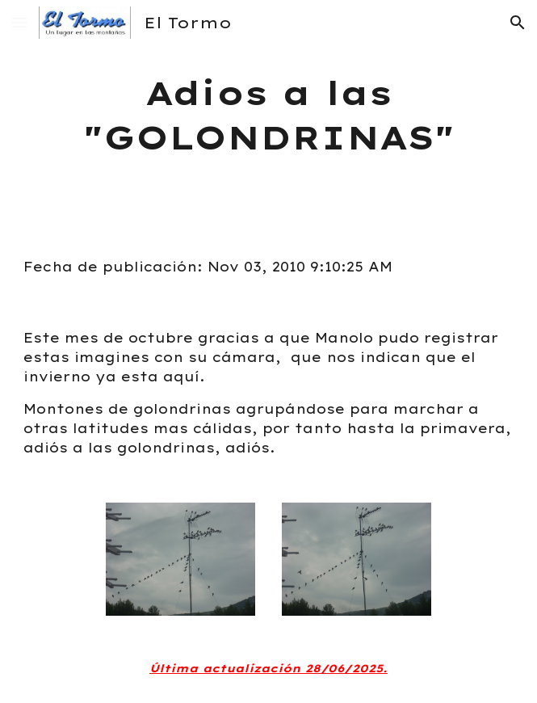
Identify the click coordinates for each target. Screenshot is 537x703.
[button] (19, 22)
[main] (268, 115)
